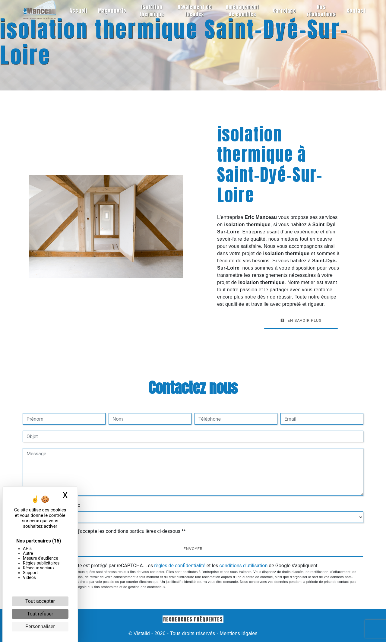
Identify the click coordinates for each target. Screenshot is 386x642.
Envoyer (193, 548)
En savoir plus (300, 320)
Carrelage (284, 10)
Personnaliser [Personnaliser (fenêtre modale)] (40, 626)
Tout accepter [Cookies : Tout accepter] (40, 601)
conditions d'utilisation (243, 565)
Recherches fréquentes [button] (193, 619)
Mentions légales (238, 633)
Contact (356, 10)
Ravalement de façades (195, 10)
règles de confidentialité (179, 565)
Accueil (78, 10)
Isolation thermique (151, 10)
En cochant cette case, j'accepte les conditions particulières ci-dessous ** (107, 531)
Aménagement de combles (242, 10)
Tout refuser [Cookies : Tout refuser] (40, 614)
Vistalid (142, 633)
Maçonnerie (112, 10)
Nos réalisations (321, 10)
